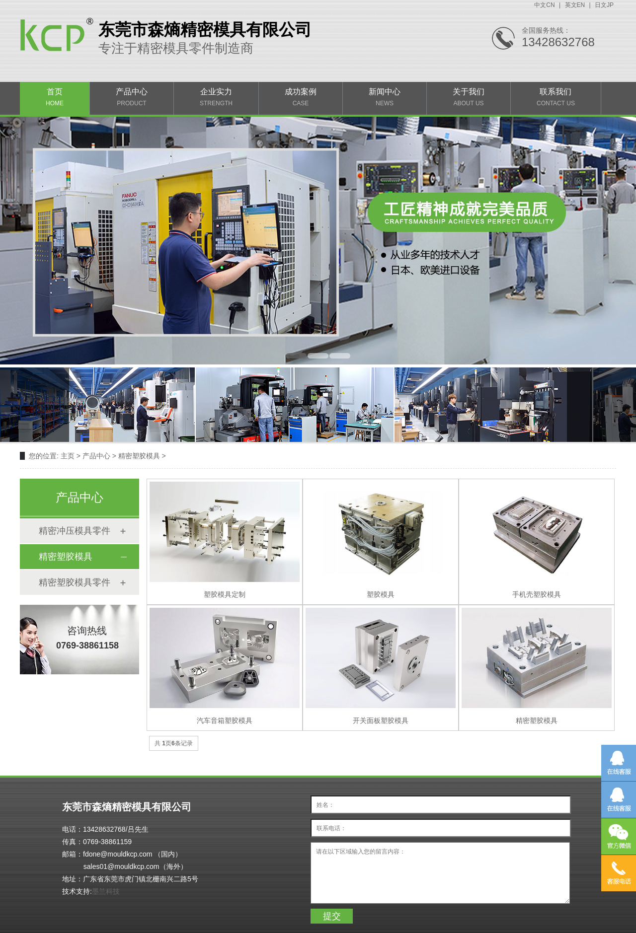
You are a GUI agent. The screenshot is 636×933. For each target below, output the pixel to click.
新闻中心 (384, 97)
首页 (55, 97)
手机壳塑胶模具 (536, 594)
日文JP (604, 4)
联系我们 (556, 97)
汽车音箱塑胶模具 (224, 720)
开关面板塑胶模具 (380, 720)
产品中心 (132, 97)
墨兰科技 (106, 891)
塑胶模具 (381, 594)
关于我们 (468, 97)
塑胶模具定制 (224, 594)
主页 (68, 456)
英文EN (575, 4)
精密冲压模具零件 (74, 531)
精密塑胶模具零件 (74, 582)
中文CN (544, 4)
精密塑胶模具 (139, 456)
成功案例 (301, 97)
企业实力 (216, 97)
